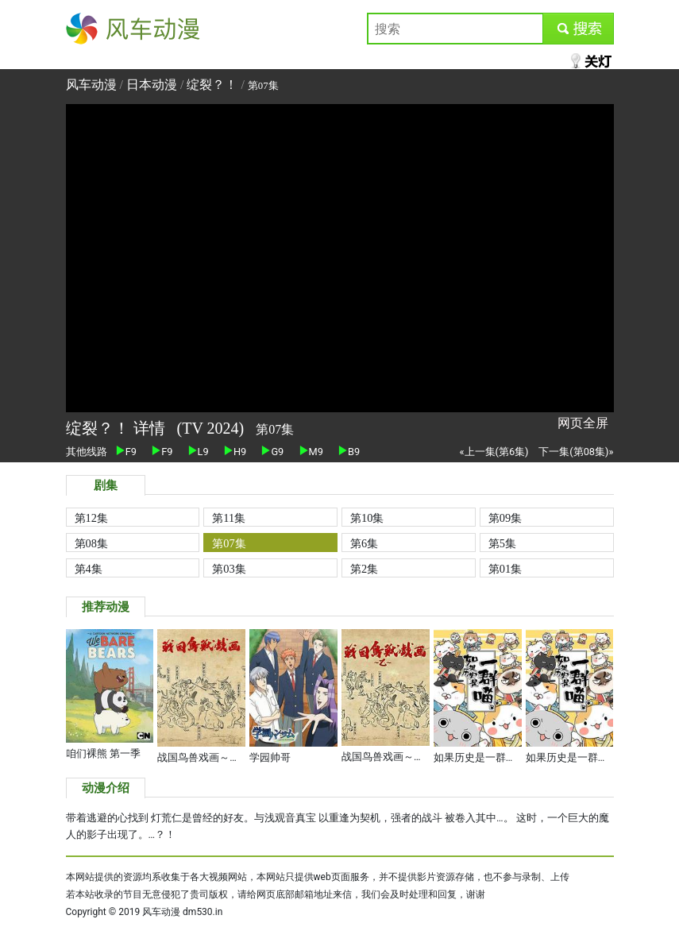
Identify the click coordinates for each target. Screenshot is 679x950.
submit (577, 28)
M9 (311, 452)
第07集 (228, 543)
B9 (349, 452)
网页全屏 (582, 423)
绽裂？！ (212, 84)
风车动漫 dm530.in (182, 911)
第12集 (91, 518)
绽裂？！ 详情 (117, 428)
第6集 (364, 543)
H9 (235, 452)
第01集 (505, 568)
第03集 (228, 568)
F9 (126, 452)
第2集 (364, 568)
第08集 (91, 543)
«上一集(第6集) (494, 452)
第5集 (502, 543)
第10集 (367, 518)
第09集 (505, 518)
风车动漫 (91, 28)
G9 (272, 452)
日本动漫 (153, 84)
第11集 (228, 518)
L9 (198, 452)
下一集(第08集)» (575, 452)
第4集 (88, 568)
